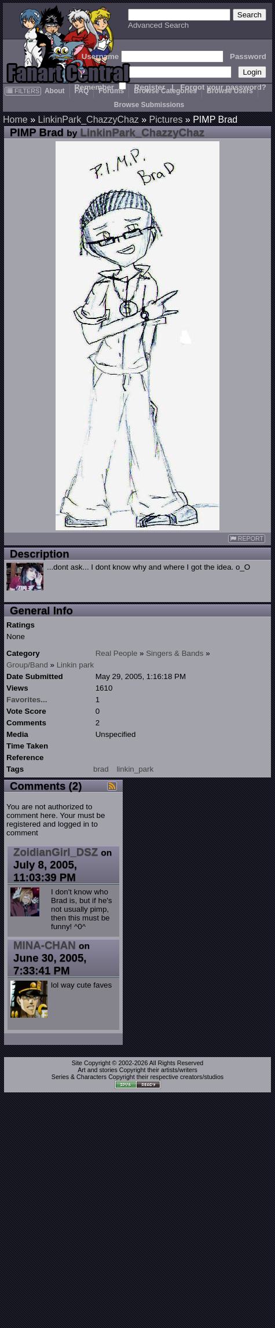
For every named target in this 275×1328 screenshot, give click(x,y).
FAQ (82, 91)
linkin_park (134, 769)
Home (15, 119)
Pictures (166, 119)
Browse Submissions (149, 105)
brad (101, 769)
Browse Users (230, 91)
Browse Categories (165, 91)
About (55, 91)
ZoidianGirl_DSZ (55, 852)
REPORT (246, 538)
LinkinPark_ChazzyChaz (88, 119)
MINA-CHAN (44, 945)
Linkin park (75, 665)
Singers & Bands (174, 653)
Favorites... (26, 699)
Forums (111, 91)
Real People (117, 653)
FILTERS (22, 90)
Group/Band (27, 665)
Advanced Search (158, 25)
